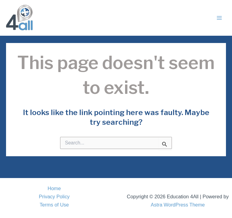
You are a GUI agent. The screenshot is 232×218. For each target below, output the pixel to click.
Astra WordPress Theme (178, 204)
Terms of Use (54, 204)
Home (54, 188)
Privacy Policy (54, 196)
